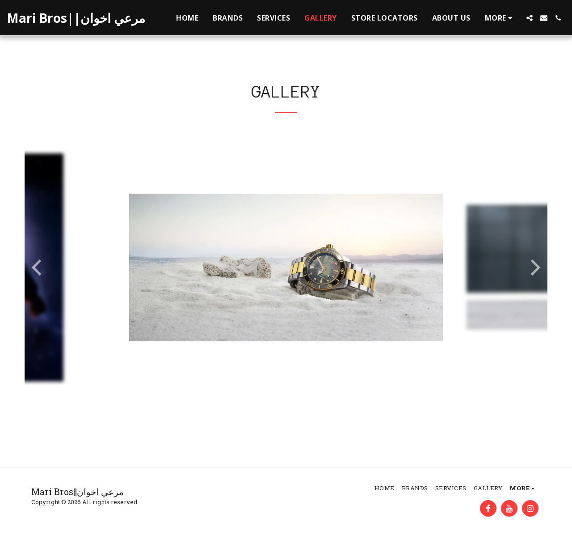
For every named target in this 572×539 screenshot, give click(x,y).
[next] (534, 267)
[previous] (38, 267)
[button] (529, 17)
